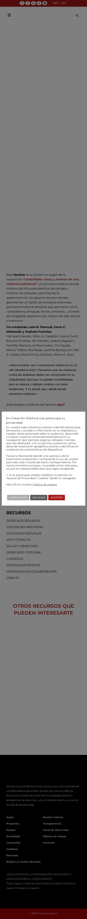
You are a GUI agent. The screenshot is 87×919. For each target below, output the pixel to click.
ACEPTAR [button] (56, 497)
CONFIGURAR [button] (18, 497)
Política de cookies (45, 484)
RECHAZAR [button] (38, 497)
